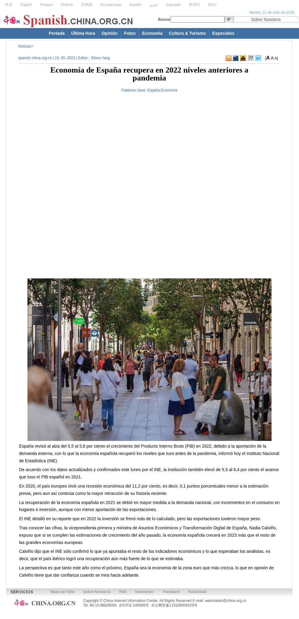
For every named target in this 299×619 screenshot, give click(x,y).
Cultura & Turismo (187, 33)
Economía (152, 33)
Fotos (130, 33)
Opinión (110, 33)
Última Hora (83, 33)
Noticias (24, 46)
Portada (57, 33)
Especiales (223, 33)
